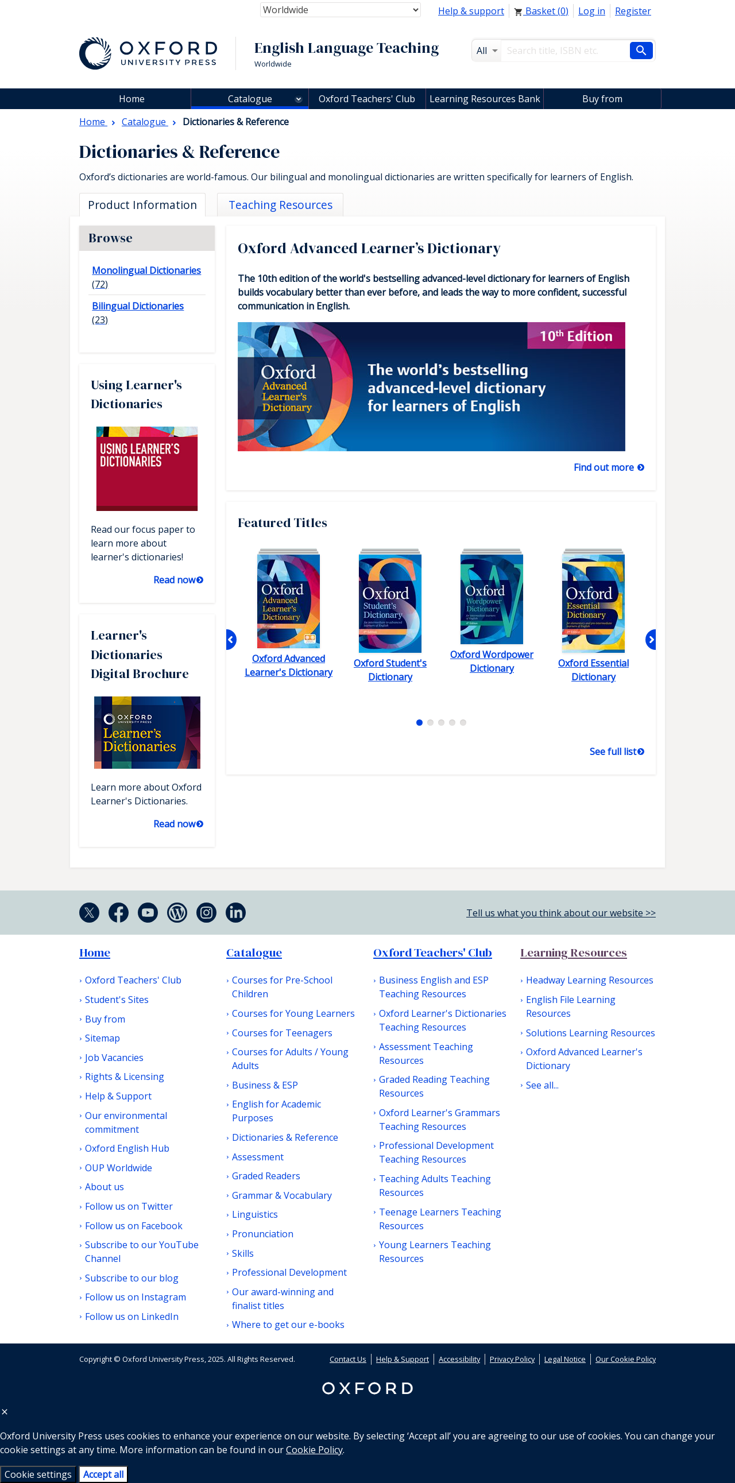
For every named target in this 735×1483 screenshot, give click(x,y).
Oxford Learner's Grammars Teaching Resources (439, 1119)
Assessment (258, 1157)
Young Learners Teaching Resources (435, 1251)
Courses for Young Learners (293, 1013)
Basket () (541, 11)
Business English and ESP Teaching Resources (434, 987)
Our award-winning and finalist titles (283, 1298)
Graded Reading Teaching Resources (434, 1086)
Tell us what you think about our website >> (561, 913)
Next (650, 639)
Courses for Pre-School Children (282, 987)
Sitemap (102, 1038)
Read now (174, 580)
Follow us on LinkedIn (132, 1316)
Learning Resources (573, 952)
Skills (243, 1253)
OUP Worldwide (118, 1167)
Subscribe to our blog (132, 1278)
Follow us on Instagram (135, 1297)
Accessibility (459, 1359)
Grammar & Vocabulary (282, 1195)
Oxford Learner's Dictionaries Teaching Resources (442, 1020)
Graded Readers (266, 1176)
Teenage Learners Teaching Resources (440, 1219)
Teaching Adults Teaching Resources (435, 1185)
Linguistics (255, 1214)
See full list (613, 751)
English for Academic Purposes (276, 1111)
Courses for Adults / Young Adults (290, 1059)
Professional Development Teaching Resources (436, 1152)
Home (94, 952)
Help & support (471, 11)
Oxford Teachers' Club (367, 98)
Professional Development (289, 1272)
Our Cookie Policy (625, 1359)
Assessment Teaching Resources (426, 1053)
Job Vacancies (114, 1057)
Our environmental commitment (126, 1122)
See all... (542, 1085)
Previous (231, 639)
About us (104, 1186)
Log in (591, 11)
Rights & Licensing (124, 1076)
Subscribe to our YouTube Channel (142, 1251)
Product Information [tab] (142, 204)
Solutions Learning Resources (590, 1033)
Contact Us (348, 1359)
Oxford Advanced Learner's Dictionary (584, 1059)
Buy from (602, 98)
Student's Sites (117, 999)
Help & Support (118, 1096)
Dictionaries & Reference (285, 1137)
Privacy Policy (512, 1359)
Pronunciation (262, 1234)
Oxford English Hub (127, 1148)
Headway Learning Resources (589, 980)
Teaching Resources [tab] (280, 204)
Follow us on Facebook (134, 1225)
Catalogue (250, 98)
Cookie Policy (314, 1449)
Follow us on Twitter (129, 1206)
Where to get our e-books (288, 1324)
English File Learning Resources (571, 1006)
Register (633, 11)
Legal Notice (565, 1359)
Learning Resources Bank (485, 98)
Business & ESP (265, 1085)
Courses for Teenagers (282, 1033)
